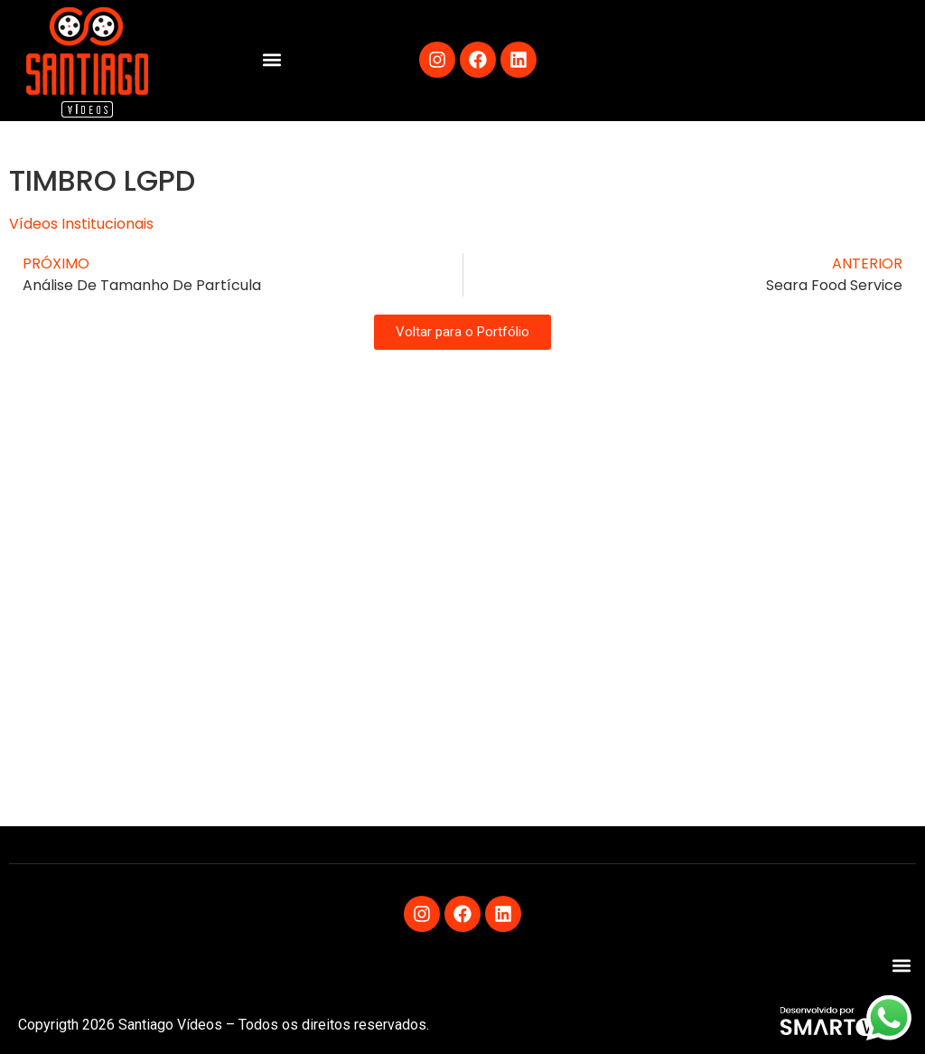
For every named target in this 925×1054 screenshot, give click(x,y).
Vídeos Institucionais (81, 223)
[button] (271, 60)
